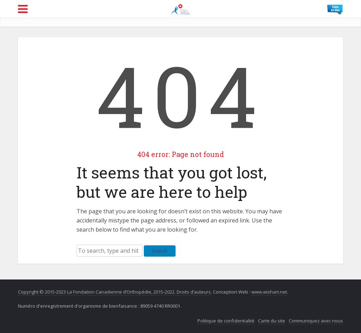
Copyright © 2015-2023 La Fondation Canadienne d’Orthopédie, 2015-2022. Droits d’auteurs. (115, 292)
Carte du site (271, 321)
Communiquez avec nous (316, 321)
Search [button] (159, 250)
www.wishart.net (269, 292)
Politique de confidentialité (226, 321)
